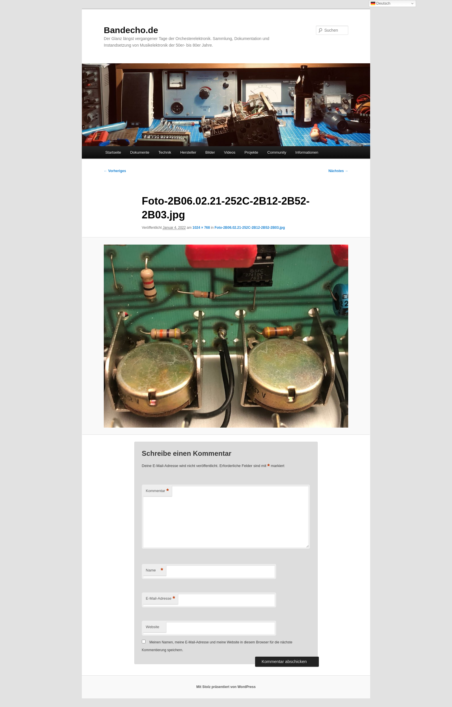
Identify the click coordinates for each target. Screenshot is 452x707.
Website (152, 627)
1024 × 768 (201, 228)
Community (276, 152)
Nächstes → (338, 171)
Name (154, 570)
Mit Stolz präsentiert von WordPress (226, 687)
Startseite (113, 152)
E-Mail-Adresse (160, 598)
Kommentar (157, 491)
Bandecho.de (131, 30)
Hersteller (188, 152)
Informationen (307, 152)
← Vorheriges (115, 171)
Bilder (210, 152)
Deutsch (381, 3)
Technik (165, 152)
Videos (230, 152)
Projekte (251, 152)
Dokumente (139, 152)
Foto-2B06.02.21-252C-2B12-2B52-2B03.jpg (249, 228)
